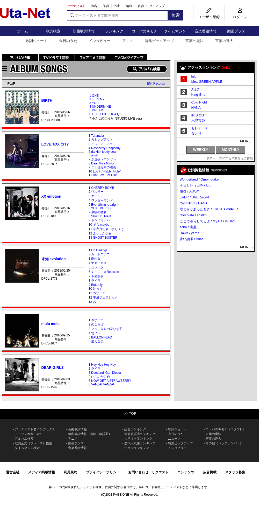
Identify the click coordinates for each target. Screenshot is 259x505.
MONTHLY (230, 150)
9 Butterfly (96, 285)
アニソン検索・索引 (29, 434)
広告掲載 (210, 472)
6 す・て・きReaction (104, 272)
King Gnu (198, 94)
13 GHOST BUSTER (103, 237)
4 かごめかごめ (99, 376)
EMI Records (156, 83)
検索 (175, 15)
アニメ (127, 41)
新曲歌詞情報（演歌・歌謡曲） (90, 434)
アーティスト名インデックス (35, 429)
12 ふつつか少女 (100, 233)
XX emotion (51, 196)
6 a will (93, 155)
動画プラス (236, 31)
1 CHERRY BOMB (101, 188)
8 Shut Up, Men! (100, 216)
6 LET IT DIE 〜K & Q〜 (106, 114)
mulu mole (50, 324)
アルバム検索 (24, 438)
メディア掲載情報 (41, 472)
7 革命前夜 (96, 276)
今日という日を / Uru (196, 185)
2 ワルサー (96, 191)
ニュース (174, 438)
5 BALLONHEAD (100, 337)
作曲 (117, 6)
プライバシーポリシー (103, 472)
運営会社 (12, 472)
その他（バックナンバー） (224, 443)
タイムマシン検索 (27, 448)
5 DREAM (96, 110)
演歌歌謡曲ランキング (139, 434)
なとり (196, 133)
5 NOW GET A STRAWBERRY (110, 381)
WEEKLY (200, 150)
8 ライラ (94, 280)
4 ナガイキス (98, 263)
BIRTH (47, 100)
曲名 (94, 6)
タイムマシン (175, 31)
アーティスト (76, 6)
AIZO (195, 89)
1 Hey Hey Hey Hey (102, 364)
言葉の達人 (224, 41)
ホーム (22, 31)
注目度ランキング (136, 448)
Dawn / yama (189, 233)
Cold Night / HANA (194, 203)
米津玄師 (198, 120)
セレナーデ (199, 128)
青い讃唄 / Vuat (191, 239)
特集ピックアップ (159, 41)
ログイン (240, 17)
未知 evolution (53, 259)
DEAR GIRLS (52, 367)
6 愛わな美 (96, 341)
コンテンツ (185, 472)
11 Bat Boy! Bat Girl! (103, 175)
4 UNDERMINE (100, 106)
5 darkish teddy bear (103, 152)
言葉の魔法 (194, 41)
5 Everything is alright (103, 204)
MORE (245, 141)
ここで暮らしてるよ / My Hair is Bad (207, 221)
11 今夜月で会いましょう (106, 229)
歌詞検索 (53, 31)
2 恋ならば (96, 324)
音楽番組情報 (206, 31)
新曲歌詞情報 (84, 31)
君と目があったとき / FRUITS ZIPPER (209, 209)
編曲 (129, 6)
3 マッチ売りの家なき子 (105, 329)
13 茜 (92, 302)
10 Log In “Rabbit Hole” (105, 171)
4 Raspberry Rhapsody (104, 148)
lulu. (194, 76)
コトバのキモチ (144, 31)
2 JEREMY (97, 99)
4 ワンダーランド (101, 200)
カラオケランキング (138, 438)
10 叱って (95, 288)
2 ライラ (94, 368)
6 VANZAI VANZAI (101, 384)
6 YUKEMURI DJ (100, 208)
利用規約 (70, 472)
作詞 (106, 6)
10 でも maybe (99, 224)
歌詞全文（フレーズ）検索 (33, 443)
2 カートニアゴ (99, 254)
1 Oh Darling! (98, 250)
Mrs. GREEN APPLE (206, 82)
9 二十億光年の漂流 (102, 167)
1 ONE (94, 96)
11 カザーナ (97, 293)
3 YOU (94, 103)
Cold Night (199, 102)
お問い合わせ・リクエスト (148, 472)
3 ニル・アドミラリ (102, 144)
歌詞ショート (36, 41)
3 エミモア (96, 196)
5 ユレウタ (96, 267)
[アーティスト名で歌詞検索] (117, 15)
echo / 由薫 (188, 227)
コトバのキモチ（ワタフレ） (226, 429)
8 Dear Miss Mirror (101, 163)
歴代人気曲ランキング (139, 443)
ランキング (114, 31)
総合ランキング (135, 429)
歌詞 (141, 6)
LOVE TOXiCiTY (55, 144)
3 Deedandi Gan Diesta (105, 373)
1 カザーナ (96, 320)
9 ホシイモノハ (99, 220)
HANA (196, 107)
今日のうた (68, 41)
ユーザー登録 (209, 17)
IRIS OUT (198, 115)
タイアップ (157, 6)
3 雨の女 (94, 258)
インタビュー (100, 41)
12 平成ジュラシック (103, 297)
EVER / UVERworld (194, 197)
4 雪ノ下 (94, 333)
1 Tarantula (96, 135)
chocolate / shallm (193, 215)
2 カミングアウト (101, 139)
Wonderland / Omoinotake (199, 179)
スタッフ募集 (235, 472)
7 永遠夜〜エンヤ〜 (102, 159)
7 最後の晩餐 (98, 212)
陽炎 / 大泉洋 (189, 191)
